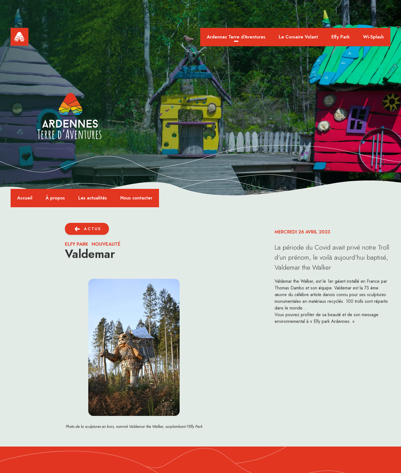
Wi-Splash (373, 37)
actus (92, 228)
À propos (55, 198)
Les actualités (92, 198)
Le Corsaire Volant (298, 37)
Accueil (24, 198)
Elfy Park (340, 37)
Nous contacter (136, 198)
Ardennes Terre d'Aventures (236, 37)
